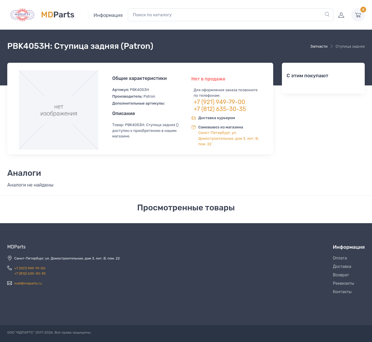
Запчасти (319, 46)
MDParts (16, 247)
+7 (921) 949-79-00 (219, 102)
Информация (108, 15)
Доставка (342, 266)
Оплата (340, 258)
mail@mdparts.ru (28, 283)
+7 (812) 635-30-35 (220, 108)
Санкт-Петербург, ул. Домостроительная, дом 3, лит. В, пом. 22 (228, 138)
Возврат (341, 275)
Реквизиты (343, 283)
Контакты (342, 291)
